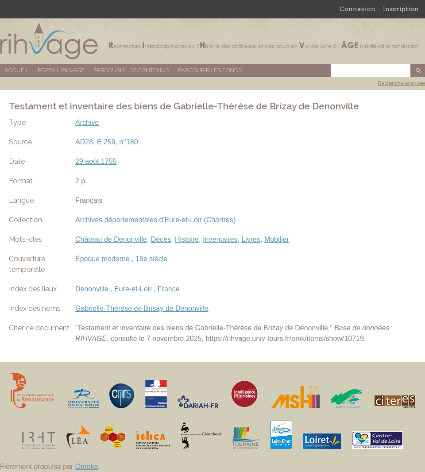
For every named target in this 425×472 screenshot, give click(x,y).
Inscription (401, 8)
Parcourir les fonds (210, 70)
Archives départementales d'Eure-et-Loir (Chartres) (155, 220)
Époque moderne (103, 259)
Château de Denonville (111, 239)
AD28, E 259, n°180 (106, 142)
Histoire (187, 239)
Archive (87, 122)
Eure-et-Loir (134, 289)
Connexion (357, 8)
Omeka (86, 466)
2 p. (81, 181)
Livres (250, 239)
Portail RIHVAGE (61, 70)
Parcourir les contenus (131, 70)
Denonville (92, 289)
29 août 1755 (95, 161)
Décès (161, 239)
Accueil (16, 70)
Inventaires (220, 239)
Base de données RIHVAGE (212, 41)
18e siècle (151, 259)
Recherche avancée (401, 83)
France (169, 289)
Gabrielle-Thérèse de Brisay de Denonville (142, 308)
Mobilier (276, 239)
